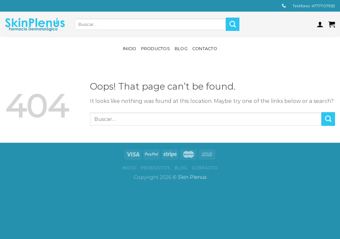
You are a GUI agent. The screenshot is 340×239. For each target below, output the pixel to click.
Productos (155, 48)
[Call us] (284, 6)
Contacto (204, 48)
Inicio (129, 48)
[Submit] (232, 24)
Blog (181, 48)
